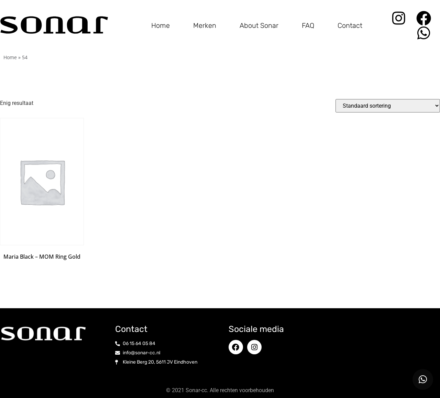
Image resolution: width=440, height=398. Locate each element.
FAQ (308, 25)
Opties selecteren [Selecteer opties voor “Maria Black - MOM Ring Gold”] (42, 268)
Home (160, 25)
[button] (422, 379)
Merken (204, 25)
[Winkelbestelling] (388, 105)
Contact (350, 25)
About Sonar (259, 25)
